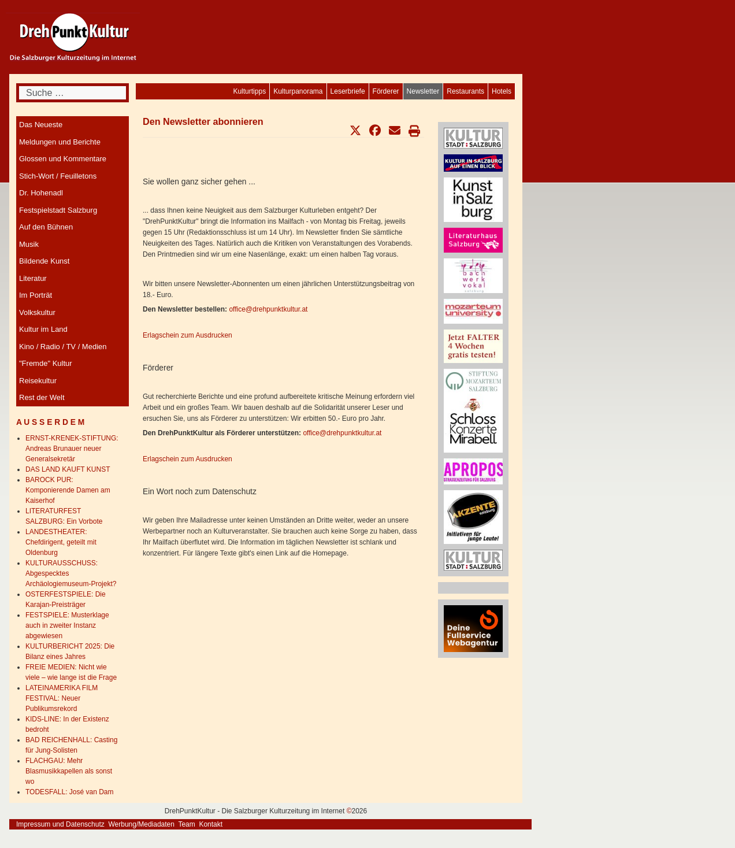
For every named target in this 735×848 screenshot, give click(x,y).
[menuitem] (501, 91)
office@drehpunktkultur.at (268, 309)
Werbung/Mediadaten (141, 824)
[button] (355, 130)
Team (186, 824)
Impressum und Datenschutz (60, 824)
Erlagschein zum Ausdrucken (187, 335)
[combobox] (72, 92)
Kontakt (210, 824)
